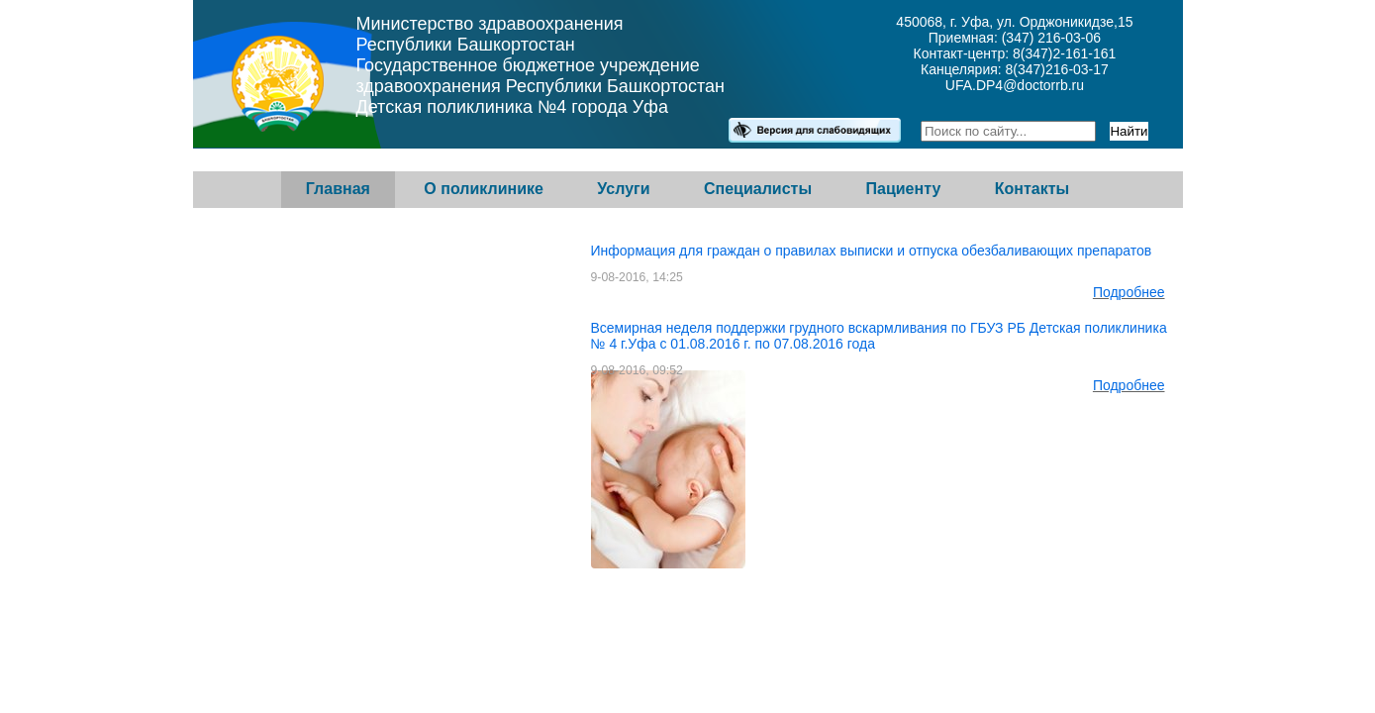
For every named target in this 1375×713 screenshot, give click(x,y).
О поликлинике (483, 188)
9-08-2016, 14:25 (637, 277)
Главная (338, 188)
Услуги (623, 188)
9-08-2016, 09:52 (637, 370)
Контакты (1032, 188)
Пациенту (903, 188)
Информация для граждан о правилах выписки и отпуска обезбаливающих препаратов (871, 250)
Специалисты (758, 188)
